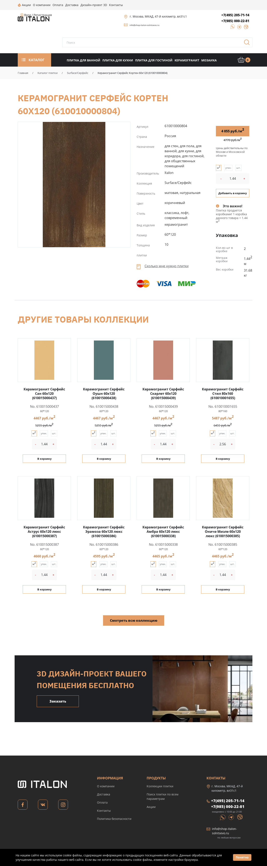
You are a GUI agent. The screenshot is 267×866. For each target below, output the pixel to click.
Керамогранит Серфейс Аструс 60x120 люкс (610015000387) (44, 531)
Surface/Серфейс (77, 73)
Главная (23, 73)
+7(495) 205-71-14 (235, 15)
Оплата (102, 802)
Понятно (242, 857)
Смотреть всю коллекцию (133, 620)
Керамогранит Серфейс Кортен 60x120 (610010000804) (74, 184)
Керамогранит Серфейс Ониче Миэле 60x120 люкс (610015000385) (222, 531)
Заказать (57, 701)
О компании (106, 786)
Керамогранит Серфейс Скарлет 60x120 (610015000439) (163, 393)
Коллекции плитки (160, 786)
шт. (238, 168)
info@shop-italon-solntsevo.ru (144, 25)
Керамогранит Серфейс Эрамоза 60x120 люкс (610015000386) (104, 531)
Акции (151, 807)
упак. (228, 168)
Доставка (103, 794)
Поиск (248, 43)
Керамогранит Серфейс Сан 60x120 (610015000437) (44, 393)
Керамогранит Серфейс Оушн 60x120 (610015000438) (104, 393)
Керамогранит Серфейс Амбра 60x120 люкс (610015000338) (163, 531)
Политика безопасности (114, 819)
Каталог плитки (48, 73)
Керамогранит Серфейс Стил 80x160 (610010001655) (222, 393)
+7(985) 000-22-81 (235, 21)
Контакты (104, 811)
